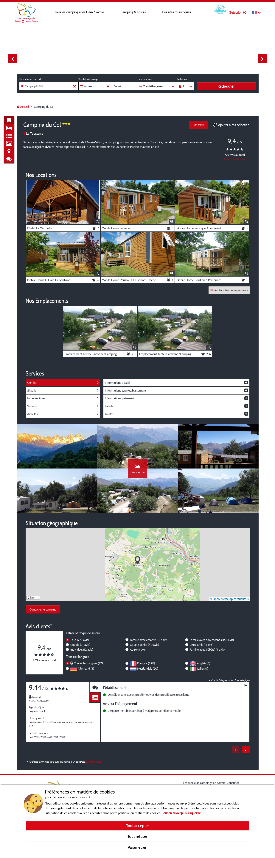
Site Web (198, 125)
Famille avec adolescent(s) (212, 640)
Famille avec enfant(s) (149, 640)
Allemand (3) (86, 668)
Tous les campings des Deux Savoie (79, 12)
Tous (79, 640)
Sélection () (238, 12)
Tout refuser (137, 836)
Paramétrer (137, 847)
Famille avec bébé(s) (207, 649)
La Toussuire (33, 133)
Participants (182, 79)
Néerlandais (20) (147, 668)
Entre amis (201, 644)
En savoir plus (93, 761)
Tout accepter (137, 825)
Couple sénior (144, 644)
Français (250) (146, 663)
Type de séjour (145, 79)
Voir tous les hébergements (229, 290)
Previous (12, 58)
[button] (137, 560)
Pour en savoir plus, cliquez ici (181, 813)
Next (262, 58)
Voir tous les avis (234, 159)
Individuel (81, 649)
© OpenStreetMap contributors (229, 599)
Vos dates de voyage (88, 79)
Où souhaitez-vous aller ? (31, 79)
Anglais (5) (203, 663)
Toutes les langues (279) (89, 663)
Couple (80, 644)
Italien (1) (202, 668)
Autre (138, 649)
